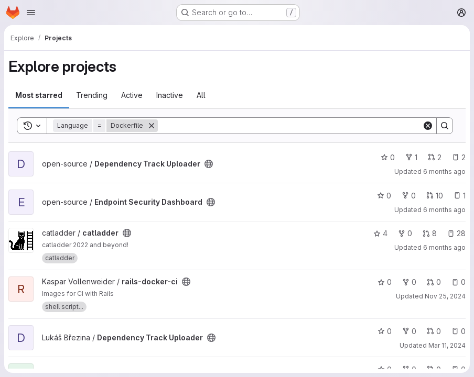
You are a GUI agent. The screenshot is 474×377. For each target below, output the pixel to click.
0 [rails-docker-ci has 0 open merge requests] (434, 282)
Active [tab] (132, 95)
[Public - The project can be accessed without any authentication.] (208, 164)
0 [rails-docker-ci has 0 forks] (409, 282)
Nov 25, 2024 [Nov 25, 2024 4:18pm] (445, 296)
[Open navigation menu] (31, 12)
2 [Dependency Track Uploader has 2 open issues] (459, 157)
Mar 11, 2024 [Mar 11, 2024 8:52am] (447, 345)
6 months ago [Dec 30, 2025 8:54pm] (444, 210)
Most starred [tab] (38, 95)
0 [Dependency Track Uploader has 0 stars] (388, 157)
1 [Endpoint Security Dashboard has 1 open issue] (460, 195)
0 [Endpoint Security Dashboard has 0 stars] (384, 195)
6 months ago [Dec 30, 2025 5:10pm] (444, 247)
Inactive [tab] (169, 95)
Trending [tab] (91, 95)
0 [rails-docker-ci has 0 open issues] (458, 282)
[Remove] (151, 125)
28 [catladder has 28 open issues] (456, 233)
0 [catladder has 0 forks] (405, 233)
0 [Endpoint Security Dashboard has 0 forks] (409, 195)
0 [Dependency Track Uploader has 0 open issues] (458, 331)
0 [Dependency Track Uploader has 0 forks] (409, 331)
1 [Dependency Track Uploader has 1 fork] (411, 157)
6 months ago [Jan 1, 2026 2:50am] (444, 171)
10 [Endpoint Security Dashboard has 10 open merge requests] (434, 195)
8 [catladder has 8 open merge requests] (430, 233)
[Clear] (428, 125)
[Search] (290, 125)
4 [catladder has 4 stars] (380, 233)
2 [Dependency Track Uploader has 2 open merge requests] (434, 157)
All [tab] (201, 95)
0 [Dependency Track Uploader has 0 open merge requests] (434, 331)
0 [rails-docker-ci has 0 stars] (385, 282)
